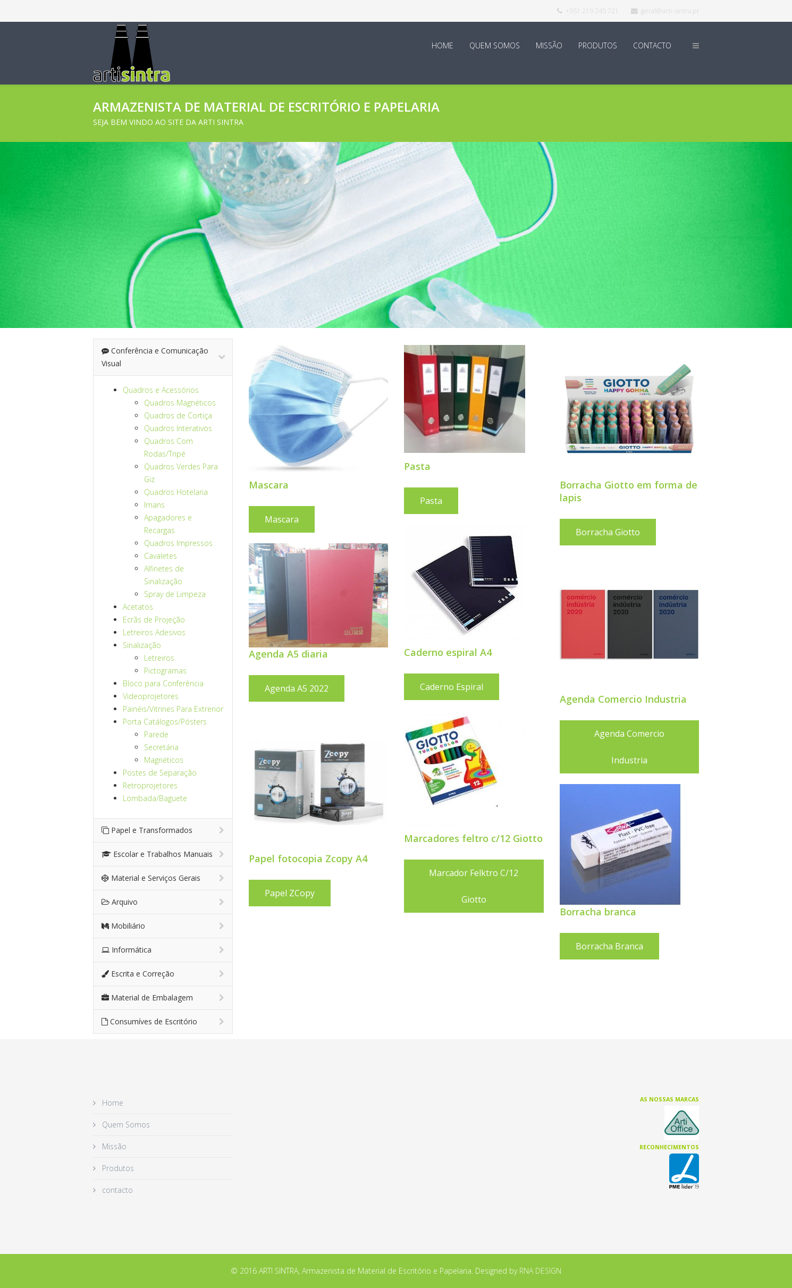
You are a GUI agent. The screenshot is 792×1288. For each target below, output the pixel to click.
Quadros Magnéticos (180, 403)
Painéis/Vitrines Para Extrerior (173, 709)
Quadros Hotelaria (176, 492)
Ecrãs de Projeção (154, 619)
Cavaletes (160, 556)
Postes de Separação (160, 773)
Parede (156, 734)
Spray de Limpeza (175, 594)
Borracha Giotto (609, 532)
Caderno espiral (451, 687)
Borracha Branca (611, 946)
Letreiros (159, 658)
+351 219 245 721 (592, 10)
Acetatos (138, 607)
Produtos (597, 45)
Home (442, 45)
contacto (652, 45)
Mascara (282, 519)
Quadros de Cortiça (178, 415)
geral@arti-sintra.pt (670, 10)
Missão (549, 45)
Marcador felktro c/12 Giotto (473, 886)
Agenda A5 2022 (296, 688)
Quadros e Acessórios (161, 390)
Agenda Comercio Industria (631, 747)
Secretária (161, 747)
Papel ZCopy (290, 893)
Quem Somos (494, 45)
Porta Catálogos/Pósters (165, 722)
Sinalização (142, 645)
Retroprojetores (150, 785)
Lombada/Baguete (155, 798)
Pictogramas (165, 671)
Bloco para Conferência (163, 683)
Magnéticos (163, 760)
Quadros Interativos (178, 428)
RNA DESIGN (540, 1271)
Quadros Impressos (178, 543)
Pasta (431, 501)
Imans (154, 505)
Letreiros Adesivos (154, 632)
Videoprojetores (151, 696)
